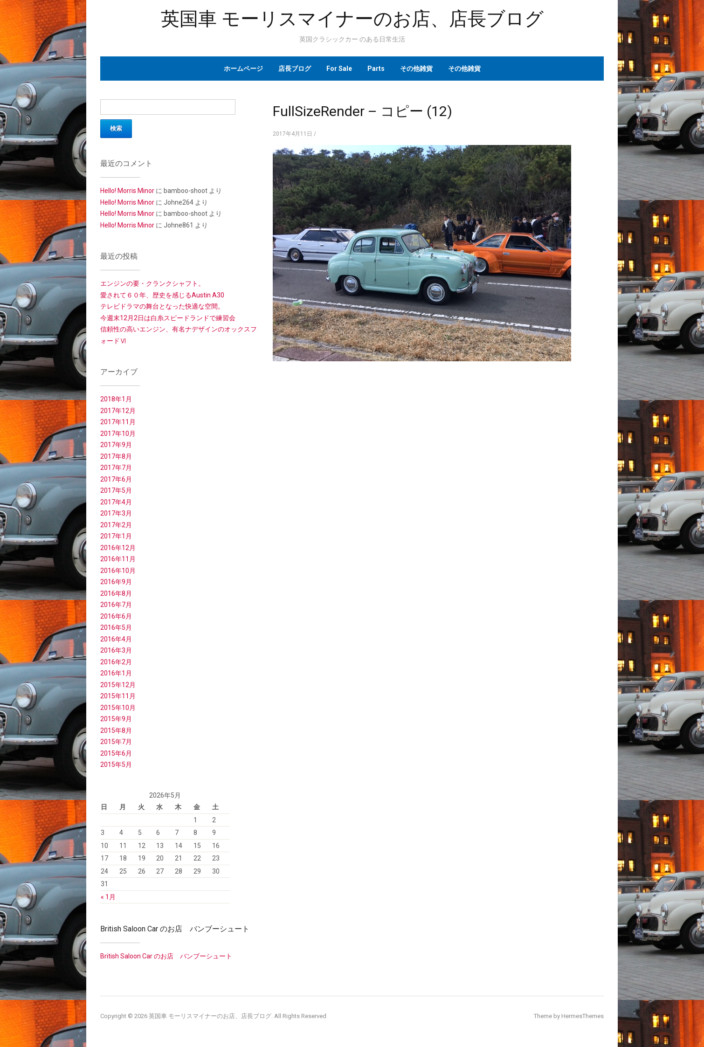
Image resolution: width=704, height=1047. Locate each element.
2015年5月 (116, 764)
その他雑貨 (416, 68)
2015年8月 (116, 730)
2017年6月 (116, 479)
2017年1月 (116, 536)
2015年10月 (118, 707)
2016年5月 (116, 627)
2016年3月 (116, 650)
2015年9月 (116, 719)
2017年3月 (116, 513)
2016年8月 (116, 593)
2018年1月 (116, 399)
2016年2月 (116, 662)
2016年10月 (118, 570)
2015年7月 (116, 741)
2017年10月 (118, 433)
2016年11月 (118, 559)
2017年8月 (116, 456)
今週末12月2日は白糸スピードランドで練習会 (167, 318)
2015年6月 (116, 753)
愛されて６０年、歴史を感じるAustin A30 (162, 295)
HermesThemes (582, 1016)
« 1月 (108, 897)
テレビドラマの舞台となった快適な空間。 (162, 306)
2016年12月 (118, 547)
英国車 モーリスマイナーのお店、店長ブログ (352, 19)
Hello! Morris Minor (127, 190)
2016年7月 (116, 604)
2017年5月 (116, 490)
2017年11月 (118, 422)
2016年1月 (116, 673)
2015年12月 (118, 685)
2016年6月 (116, 616)
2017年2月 (116, 525)
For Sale (339, 68)
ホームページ (243, 68)
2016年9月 (116, 581)
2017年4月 (116, 502)
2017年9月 (116, 444)
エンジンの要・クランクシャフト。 (152, 283)
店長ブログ (294, 68)
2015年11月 (118, 696)
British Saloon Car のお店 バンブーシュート (174, 928)
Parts (376, 68)
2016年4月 (116, 639)
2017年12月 (118, 410)
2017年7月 (116, 467)
